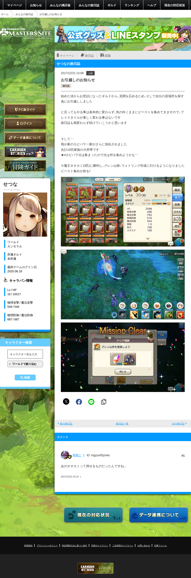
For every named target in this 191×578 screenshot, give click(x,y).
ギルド (111, 5)
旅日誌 (89, 55)
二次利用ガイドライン (122, 545)
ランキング (131, 5)
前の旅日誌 (66, 423)
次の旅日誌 (178, 423)
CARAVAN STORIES (95, 568)
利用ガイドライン (99, 545)
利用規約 (28, 545)
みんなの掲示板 (60, 5)
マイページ (14, 5)
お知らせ (36, 5)
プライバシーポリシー (47, 545)
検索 (27, 377)
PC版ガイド (25, 109)
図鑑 (108, 55)
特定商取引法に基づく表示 (74, 545)
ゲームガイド (25, 166)
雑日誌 (66, 86)
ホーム (5, 14)
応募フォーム (160, 545)
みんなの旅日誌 (89, 5)
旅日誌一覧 (122, 423)
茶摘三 (76, 455)
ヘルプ (151, 5)
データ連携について (25, 137)
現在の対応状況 (174, 5)
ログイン (25, 123)
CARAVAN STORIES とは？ (25, 151)
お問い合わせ (143, 545)
